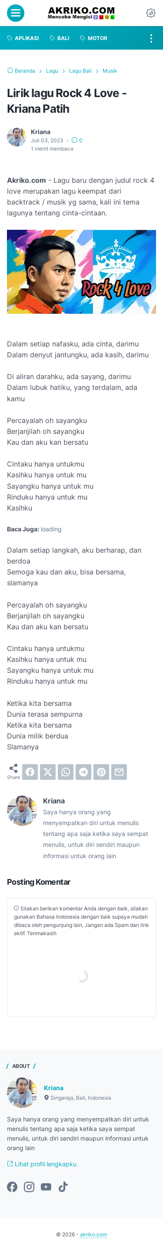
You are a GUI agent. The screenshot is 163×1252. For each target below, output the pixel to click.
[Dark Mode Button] (151, 13)
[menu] (15, 13)
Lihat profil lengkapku (42, 1164)
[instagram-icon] (29, 1187)
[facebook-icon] (12, 1187)
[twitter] (48, 772)
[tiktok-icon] (63, 1187)
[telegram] (83, 772)
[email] (119, 772)
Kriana (53, 1087)
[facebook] (30, 772)
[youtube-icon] (46, 1187)
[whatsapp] (65, 772)
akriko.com (93, 1234)
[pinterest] (101, 772)
